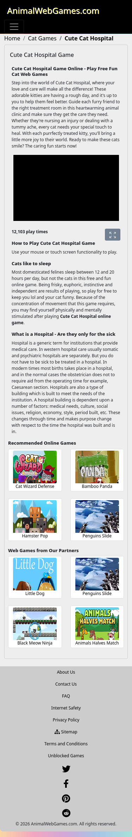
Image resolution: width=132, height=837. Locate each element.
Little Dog (34, 593)
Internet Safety (66, 708)
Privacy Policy (66, 720)
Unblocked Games (66, 756)
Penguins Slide (97, 536)
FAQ (66, 696)
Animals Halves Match (97, 643)
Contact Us (66, 684)
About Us (66, 672)
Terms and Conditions (66, 744)
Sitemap (66, 732)
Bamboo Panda (97, 486)
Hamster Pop (35, 536)
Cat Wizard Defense (34, 486)
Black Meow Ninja (34, 643)
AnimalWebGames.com (53, 10)
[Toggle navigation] (14, 27)
